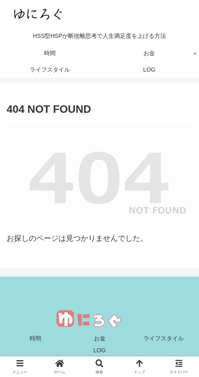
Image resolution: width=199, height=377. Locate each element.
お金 (99, 338)
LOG (100, 350)
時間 (35, 338)
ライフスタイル (163, 338)
